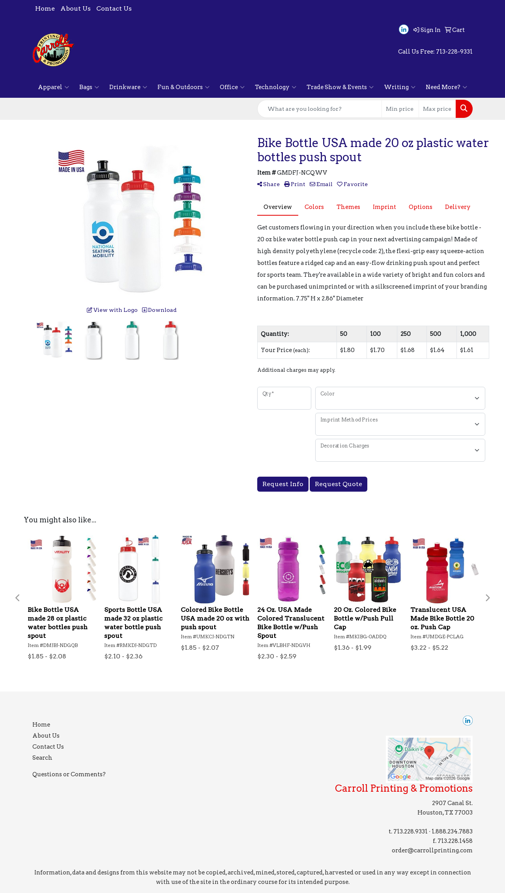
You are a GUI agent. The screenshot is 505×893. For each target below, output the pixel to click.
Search (42, 757)
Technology (275, 87)
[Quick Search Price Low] (400, 109)
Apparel (53, 87)
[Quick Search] (319, 109)
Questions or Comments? (69, 774)
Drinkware (128, 87)
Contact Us (114, 8)
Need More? (446, 87)
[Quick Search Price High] (437, 109)
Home (45, 8)
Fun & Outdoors (183, 87)
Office (232, 87)
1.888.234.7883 (452, 831)
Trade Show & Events (340, 87)
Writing (399, 87)
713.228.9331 (410, 831)
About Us (75, 8)
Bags (89, 87)
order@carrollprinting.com (432, 850)
